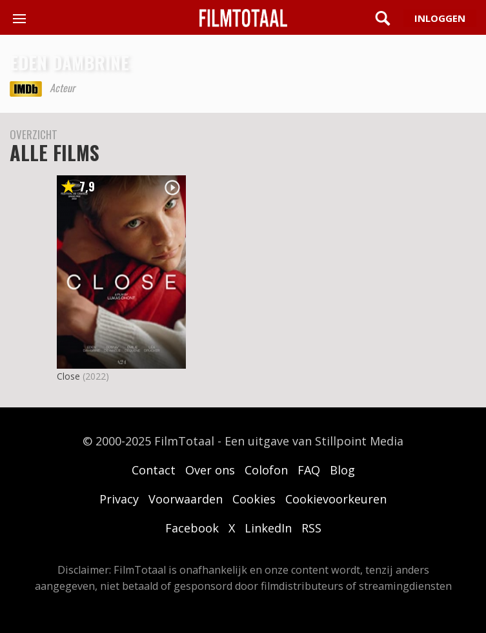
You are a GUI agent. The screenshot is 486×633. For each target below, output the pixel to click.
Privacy (119, 499)
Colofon (266, 470)
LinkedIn (268, 528)
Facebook (192, 528)
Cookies (254, 499)
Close (68, 376)
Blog (342, 470)
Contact (154, 470)
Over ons (210, 470)
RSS (311, 528)
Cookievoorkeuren (336, 499)
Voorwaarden (185, 499)
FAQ (309, 470)
